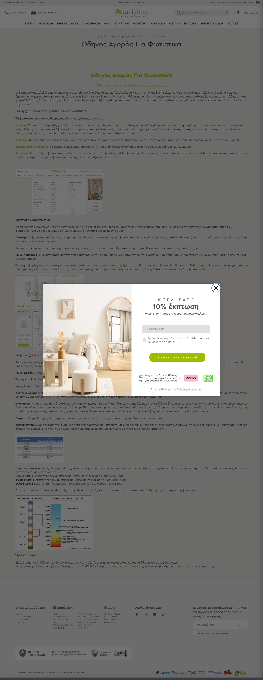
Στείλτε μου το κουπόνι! (177, 357)
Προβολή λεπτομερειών (195, 673)
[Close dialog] (216, 288)
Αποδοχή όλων (233, 640)
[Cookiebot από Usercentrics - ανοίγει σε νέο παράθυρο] (22, 673)
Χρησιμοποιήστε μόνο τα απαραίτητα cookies (233, 654)
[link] (176, 391)
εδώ (146, 650)
